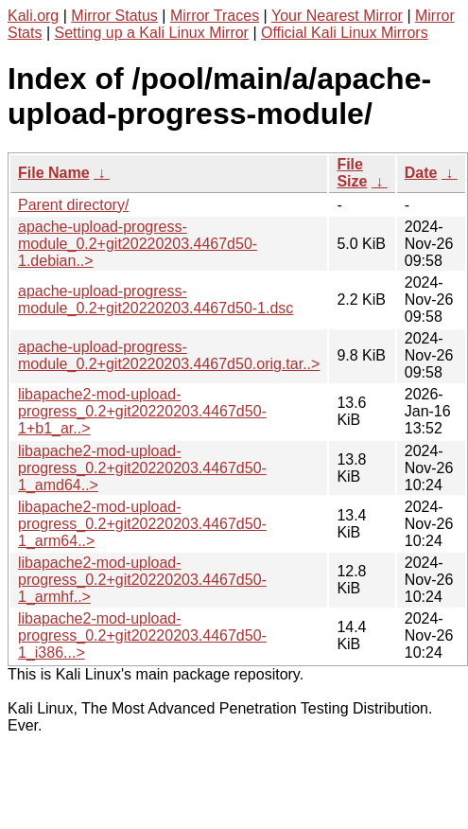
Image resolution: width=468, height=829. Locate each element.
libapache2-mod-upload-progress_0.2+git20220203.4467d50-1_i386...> (142, 635)
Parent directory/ (73, 205)
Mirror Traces (214, 16)
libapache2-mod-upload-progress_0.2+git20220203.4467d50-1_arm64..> (142, 524)
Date (421, 173)
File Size (352, 172)
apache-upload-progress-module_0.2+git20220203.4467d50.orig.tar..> (169, 355)
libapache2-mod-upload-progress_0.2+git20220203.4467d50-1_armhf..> (142, 580)
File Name (54, 173)
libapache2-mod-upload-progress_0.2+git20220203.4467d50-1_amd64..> (142, 468)
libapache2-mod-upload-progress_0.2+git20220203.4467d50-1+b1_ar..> (142, 411)
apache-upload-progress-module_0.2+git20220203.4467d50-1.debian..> (137, 244)
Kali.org (33, 16)
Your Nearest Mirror (337, 16)
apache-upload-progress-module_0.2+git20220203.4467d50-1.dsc (155, 299)
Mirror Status (114, 16)
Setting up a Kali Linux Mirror (152, 33)
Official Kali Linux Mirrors (344, 33)
